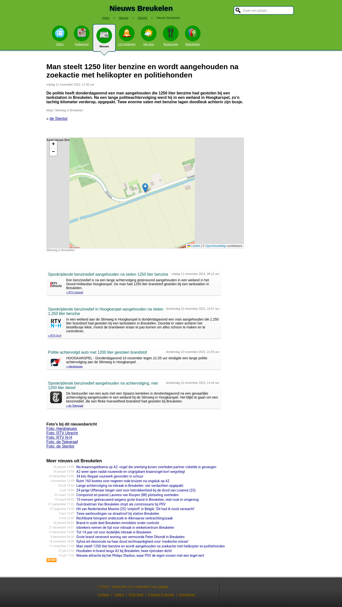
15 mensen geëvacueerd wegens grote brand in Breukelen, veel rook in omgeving (137, 500)
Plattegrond (82, 36)
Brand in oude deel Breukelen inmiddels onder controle (117, 523)
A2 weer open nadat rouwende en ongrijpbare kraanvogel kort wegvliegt (130, 472)
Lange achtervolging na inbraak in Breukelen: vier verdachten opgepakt (129, 486)
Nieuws (104, 40)
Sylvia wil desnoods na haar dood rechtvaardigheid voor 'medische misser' (132, 541)
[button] (145, 188)
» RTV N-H (54, 335)
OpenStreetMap (215, 246)
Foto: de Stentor (60, 446)
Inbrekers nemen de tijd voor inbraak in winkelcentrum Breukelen (125, 528)
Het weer (149, 36)
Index (105, 18)
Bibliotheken (193, 36)
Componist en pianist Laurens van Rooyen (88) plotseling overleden (127, 495)
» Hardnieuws (74, 366)
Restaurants (171, 36)
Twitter (119, 595)
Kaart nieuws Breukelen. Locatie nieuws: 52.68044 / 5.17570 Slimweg (144, 193)
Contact (103, 595)
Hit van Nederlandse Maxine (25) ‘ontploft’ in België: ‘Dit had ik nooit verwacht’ (135, 509)
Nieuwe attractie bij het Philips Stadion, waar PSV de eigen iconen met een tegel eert (140, 555)
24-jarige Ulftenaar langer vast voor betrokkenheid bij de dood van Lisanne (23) (135, 490)
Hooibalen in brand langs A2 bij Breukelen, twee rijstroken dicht (124, 551)
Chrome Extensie (161, 595)
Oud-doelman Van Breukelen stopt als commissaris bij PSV (121, 504)
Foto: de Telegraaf (62, 442)
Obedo (163, 587)
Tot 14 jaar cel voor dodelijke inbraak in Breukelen (113, 532)
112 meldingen (127, 36)
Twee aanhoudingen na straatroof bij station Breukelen (117, 514)
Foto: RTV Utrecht (62, 433)
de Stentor (59, 118)
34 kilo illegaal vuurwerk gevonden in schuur (109, 476)
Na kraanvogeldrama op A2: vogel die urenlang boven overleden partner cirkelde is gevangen (146, 467)
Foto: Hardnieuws (61, 428)
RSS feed (136, 595)
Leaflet (193, 246)
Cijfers (60, 36)
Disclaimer (187, 595)
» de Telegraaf (74, 405)
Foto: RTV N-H (59, 437)
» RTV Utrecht (74, 292)
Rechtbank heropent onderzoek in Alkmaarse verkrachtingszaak (124, 518)
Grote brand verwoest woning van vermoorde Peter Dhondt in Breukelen (130, 537)
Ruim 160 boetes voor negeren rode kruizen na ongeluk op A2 (123, 481)
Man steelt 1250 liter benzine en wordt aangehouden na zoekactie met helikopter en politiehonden (150, 546)
